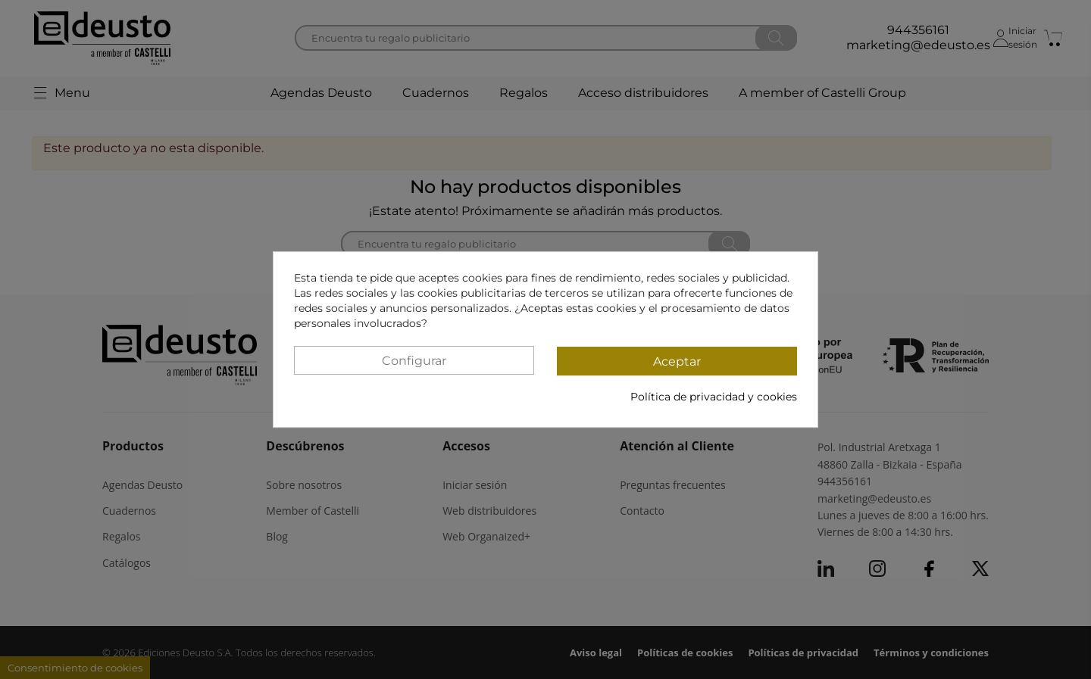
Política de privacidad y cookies (713, 396)
